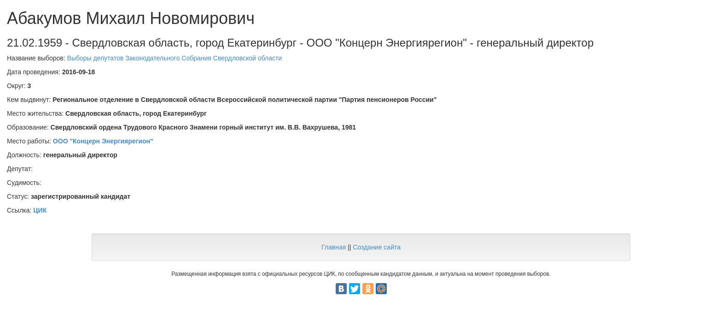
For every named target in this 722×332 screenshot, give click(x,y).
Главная (333, 247)
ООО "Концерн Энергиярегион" (103, 141)
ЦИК (40, 210)
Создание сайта (377, 247)
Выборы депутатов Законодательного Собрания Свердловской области (174, 58)
